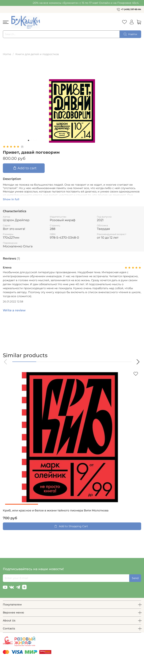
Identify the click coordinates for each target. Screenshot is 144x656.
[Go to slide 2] (31, 140)
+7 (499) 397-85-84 (131, 9)
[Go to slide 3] (33, 140)
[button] (6, 361)
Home (7, 54)
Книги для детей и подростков (37, 54)
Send (135, 578)
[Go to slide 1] (28, 140)
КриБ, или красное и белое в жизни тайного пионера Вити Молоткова (55, 510)
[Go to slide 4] (36, 140)
